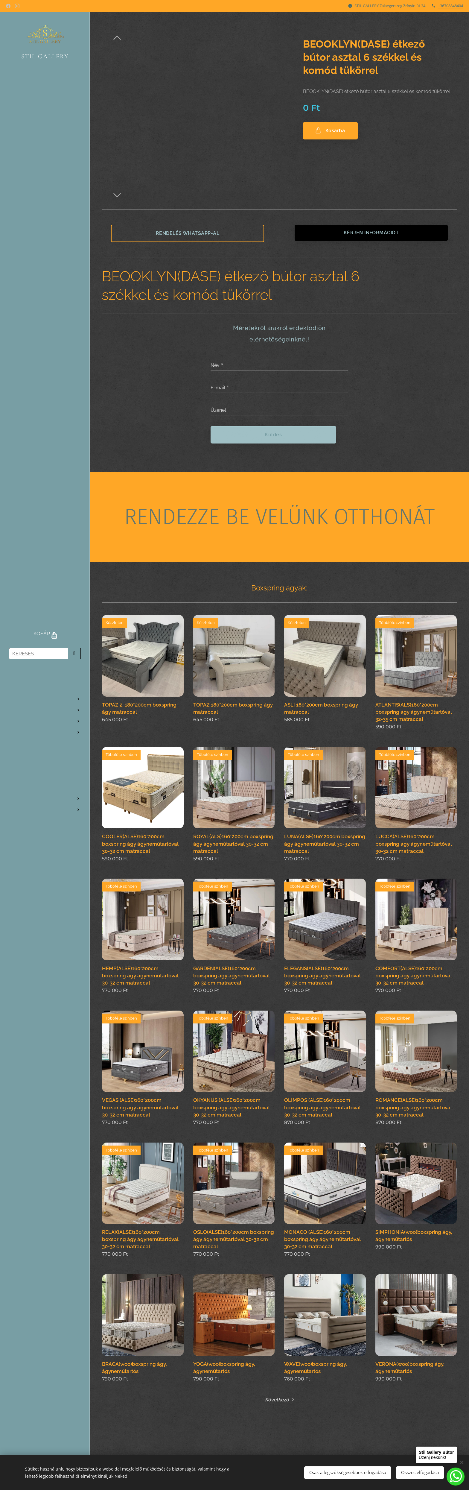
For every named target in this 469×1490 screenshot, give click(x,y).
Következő (277, 1399)
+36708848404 (450, 5)
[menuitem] (45, 681)
